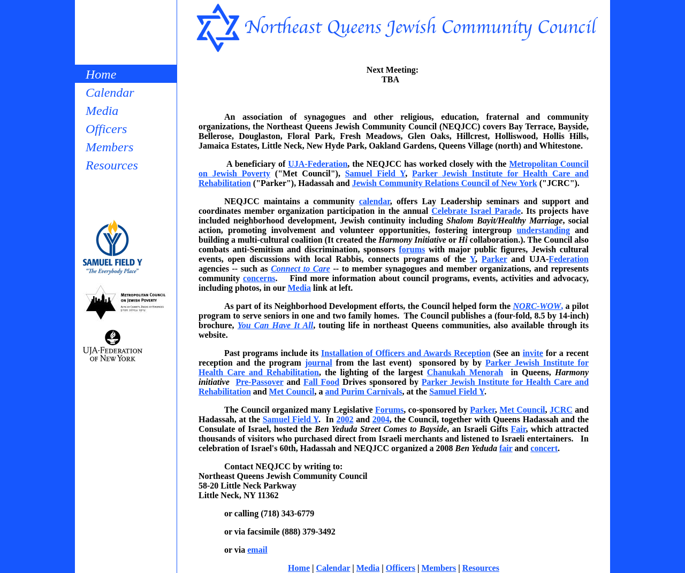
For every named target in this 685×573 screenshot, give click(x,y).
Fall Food (321, 381)
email (257, 549)
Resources (112, 165)
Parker (494, 259)
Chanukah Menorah (465, 372)
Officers (106, 129)
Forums (389, 409)
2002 (345, 419)
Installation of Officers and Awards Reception (406, 353)
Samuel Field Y (375, 173)
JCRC (561, 409)
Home (101, 74)
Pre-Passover (259, 381)
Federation (569, 259)
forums (412, 249)
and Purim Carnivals (363, 391)
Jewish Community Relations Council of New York (444, 183)
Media (102, 111)
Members (109, 147)
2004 (381, 419)
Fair (518, 428)
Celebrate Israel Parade (476, 210)
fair (506, 448)
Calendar (110, 92)
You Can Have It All (275, 325)
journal (318, 362)
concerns (259, 278)
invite (533, 353)
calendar (374, 201)
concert (544, 448)
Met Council (292, 391)
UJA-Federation (317, 163)
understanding (543, 230)
